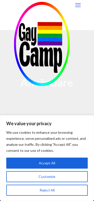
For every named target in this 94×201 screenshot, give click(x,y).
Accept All (47, 163)
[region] (47, 158)
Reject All (47, 190)
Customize (47, 176)
